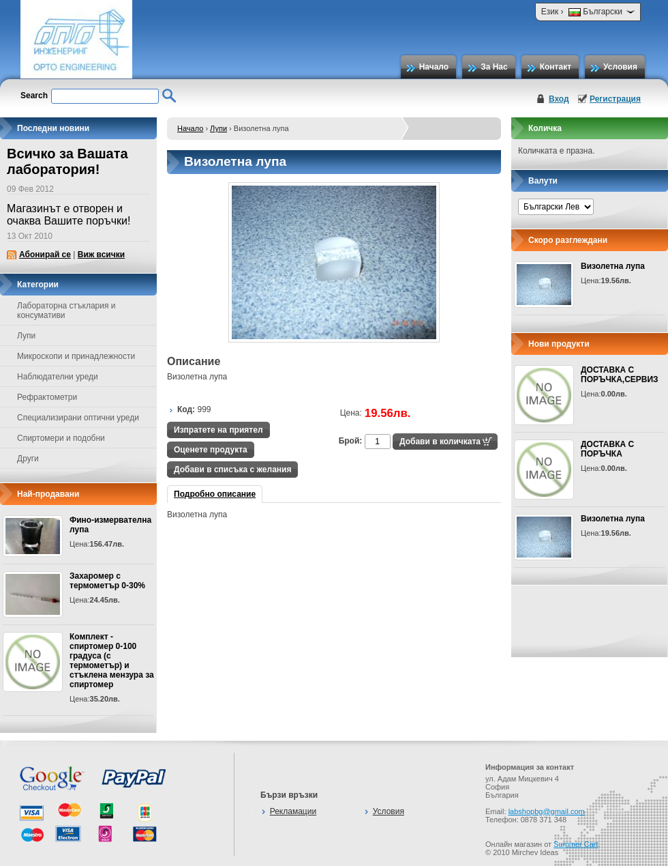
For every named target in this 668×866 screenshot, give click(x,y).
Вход (559, 99)
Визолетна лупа (613, 266)
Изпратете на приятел (218, 430)
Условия (620, 67)
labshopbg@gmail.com (546, 811)
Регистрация (615, 99)
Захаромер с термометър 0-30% (107, 580)
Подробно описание (215, 494)
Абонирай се (45, 254)
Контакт (555, 67)
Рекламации (293, 811)
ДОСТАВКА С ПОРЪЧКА (607, 449)
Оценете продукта (210, 449)
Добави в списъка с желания (232, 469)
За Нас (494, 67)
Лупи (218, 128)
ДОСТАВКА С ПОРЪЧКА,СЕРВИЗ (619, 374)
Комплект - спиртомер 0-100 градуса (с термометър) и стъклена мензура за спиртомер (112, 660)
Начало (434, 67)
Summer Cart (575, 844)
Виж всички (101, 254)
